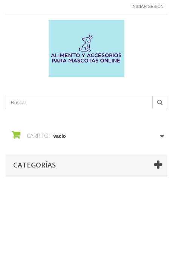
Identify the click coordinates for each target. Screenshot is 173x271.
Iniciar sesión (148, 6)
